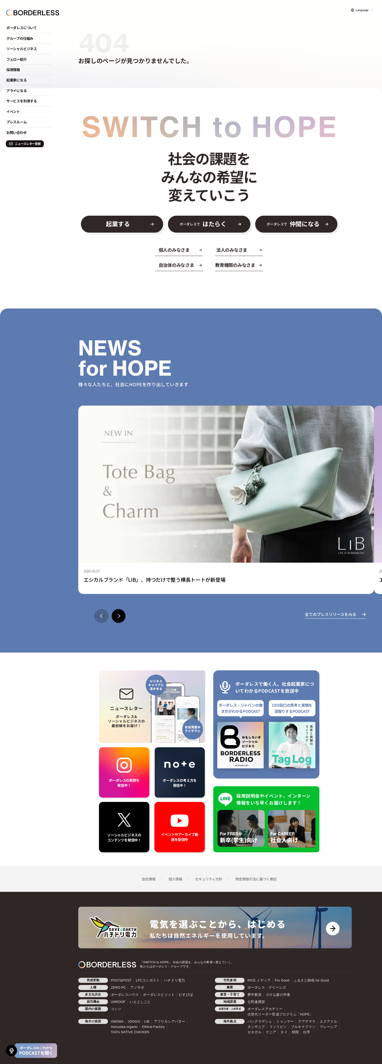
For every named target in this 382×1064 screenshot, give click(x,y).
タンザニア (256, 1027)
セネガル (255, 1032)
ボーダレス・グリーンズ (267, 987)
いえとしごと (140, 1002)
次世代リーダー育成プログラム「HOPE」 (280, 1014)
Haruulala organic (124, 1027)
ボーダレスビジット (159, 995)
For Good (282, 980)
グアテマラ (306, 1021)
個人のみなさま (174, 250)
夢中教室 (255, 995)
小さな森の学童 (278, 995)
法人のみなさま (231, 250)
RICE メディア (259, 980)
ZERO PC (118, 987)
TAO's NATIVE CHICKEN (130, 1032)
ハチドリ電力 (174, 980)
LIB (146, 1021)
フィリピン (278, 1027)
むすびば (186, 995)
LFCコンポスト (148, 980)
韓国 (295, 1032)
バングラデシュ (260, 1021)
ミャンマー (285, 1021)
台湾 (306, 1032)
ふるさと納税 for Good (311, 980)
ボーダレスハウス (125, 995)
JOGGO (134, 1021)
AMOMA (117, 1021)
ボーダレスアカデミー (265, 1009)
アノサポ (137, 987)
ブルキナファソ (303, 1027)
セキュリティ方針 (208, 878)
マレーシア (328, 1027)
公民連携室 (256, 1002)
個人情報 (175, 878)
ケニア (271, 1032)
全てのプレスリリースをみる (330, 614)
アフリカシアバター (169, 1021)
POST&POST (121, 980)
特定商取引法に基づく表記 (256, 878)
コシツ (116, 1009)
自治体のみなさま (176, 265)
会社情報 (148, 878)
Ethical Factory (153, 1027)
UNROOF (118, 1002)
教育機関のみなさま (235, 265)
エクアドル (328, 1021)
